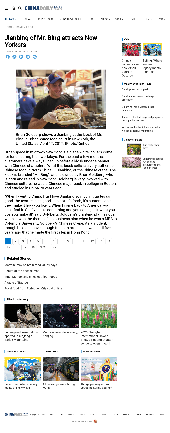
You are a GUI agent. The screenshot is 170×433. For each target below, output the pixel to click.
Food (91, 19)
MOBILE (163, 415)
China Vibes (51, 351)
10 (75, 241)
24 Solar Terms (91, 351)
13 (100, 241)
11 (84, 241)
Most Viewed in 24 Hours (137, 83)
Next (43, 247)
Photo (148, 19)
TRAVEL (10, 19)
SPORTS (115, 415)
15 (8, 247)
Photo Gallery (17, 299)
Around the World (112, 19)
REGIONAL (137, 415)
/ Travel (18, 27)
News (28, 19)
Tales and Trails (16, 351)
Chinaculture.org (133, 139)
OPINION (126, 415)
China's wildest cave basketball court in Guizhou (130, 68)
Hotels (134, 19)
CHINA (61, 415)
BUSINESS (82, 415)
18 (33, 247)
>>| (54, 247)
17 (24, 247)
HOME (52, 415)
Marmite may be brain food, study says (30, 265)
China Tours (45, 19)
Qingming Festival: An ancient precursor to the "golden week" (153, 163)
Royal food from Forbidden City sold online (33, 288)
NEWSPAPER (150, 415)
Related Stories (19, 258)
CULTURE (93, 415)
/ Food (28, 27)
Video (162, 19)
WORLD (71, 415)
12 (92, 241)
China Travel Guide (71, 19)
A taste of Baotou (16, 282)
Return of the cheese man (21, 271)
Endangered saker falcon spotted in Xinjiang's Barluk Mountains (21, 336)
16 (16, 247)
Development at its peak (135, 89)
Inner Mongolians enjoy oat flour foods (30, 276)
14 (108, 241)
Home (8, 27)
